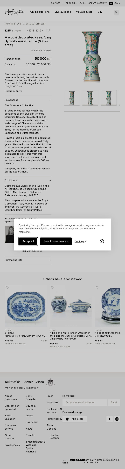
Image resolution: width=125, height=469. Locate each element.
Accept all (28, 241)
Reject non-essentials (55, 241)
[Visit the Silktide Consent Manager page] (102, 241)
